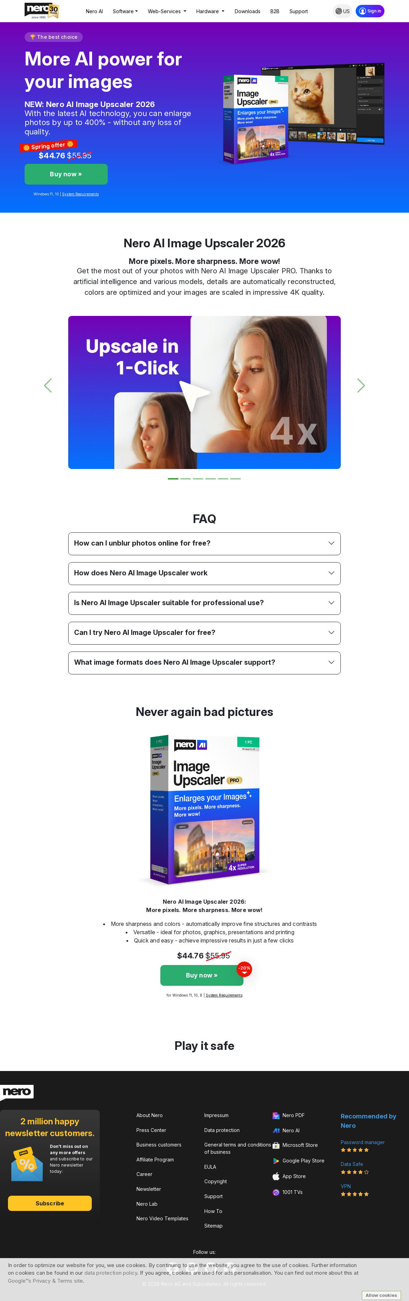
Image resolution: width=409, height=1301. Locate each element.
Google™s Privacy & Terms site (45, 1280)
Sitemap (213, 1226)
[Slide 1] (173, 479)
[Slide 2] (185, 479)
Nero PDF (289, 1115)
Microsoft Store (295, 1146)
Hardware (208, 11)
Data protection (222, 1130)
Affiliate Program (155, 1159)
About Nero (149, 1115)
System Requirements (80, 194)
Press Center (151, 1130)
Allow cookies (381, 1295)
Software (123, 11)
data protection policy (111, 1272)
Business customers (158, 1145)
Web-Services (165, 11)
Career (144, 1174)
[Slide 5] (223, 479)
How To (213, 1211)
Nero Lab (147, 1204)
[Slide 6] (235, 479)
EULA (210, 1167)
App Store (289, 1176)
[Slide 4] (210, 479)
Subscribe (50, 1203)
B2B (274, 11)
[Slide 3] (198, 479)
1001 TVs (288, 1192)
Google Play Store (298, 1161)
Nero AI (94, 11)
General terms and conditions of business (237, 1148)
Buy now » (66, 174)
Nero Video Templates (162, 1218)
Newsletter (148, 1189)
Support (299, 11)
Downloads (247, 11)
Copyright (215, 1181)
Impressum (216, 1115)
